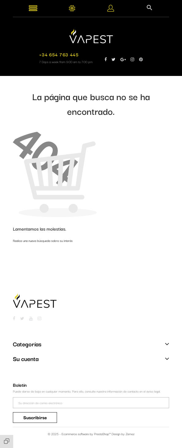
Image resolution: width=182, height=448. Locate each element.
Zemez (130, 433)
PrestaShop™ (103, 433)
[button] (110, 9)
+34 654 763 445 (58, 54)
